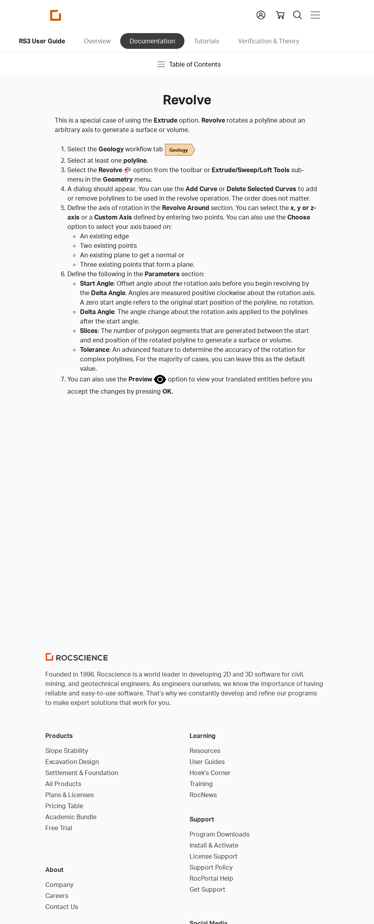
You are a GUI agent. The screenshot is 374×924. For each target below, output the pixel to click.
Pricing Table (64, 806)
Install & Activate (214, 845)
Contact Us (61, 907)
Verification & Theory (268, 41)
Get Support (207, 889)
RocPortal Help (211, 878)
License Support (214, 856)
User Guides (207, 762)
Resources (205, 751)
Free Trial (58, 828)
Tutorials (206, 41)
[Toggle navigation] (315, 15)
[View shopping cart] (280, 15)
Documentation (152, 41)
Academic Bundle (71, 817)
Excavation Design (72, 762)
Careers (56, 896)
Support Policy (211, 867)
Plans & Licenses (69, 795)
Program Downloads (219, 834)
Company (59, 885)
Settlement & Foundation (81, 773)
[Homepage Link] (55, 15)
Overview (97, 41)
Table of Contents (188, 64)
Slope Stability (66, 751)
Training (201, 784)
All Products (63, 784)
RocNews (203, 795)
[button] (261, 14)
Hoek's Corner (210, 773)
